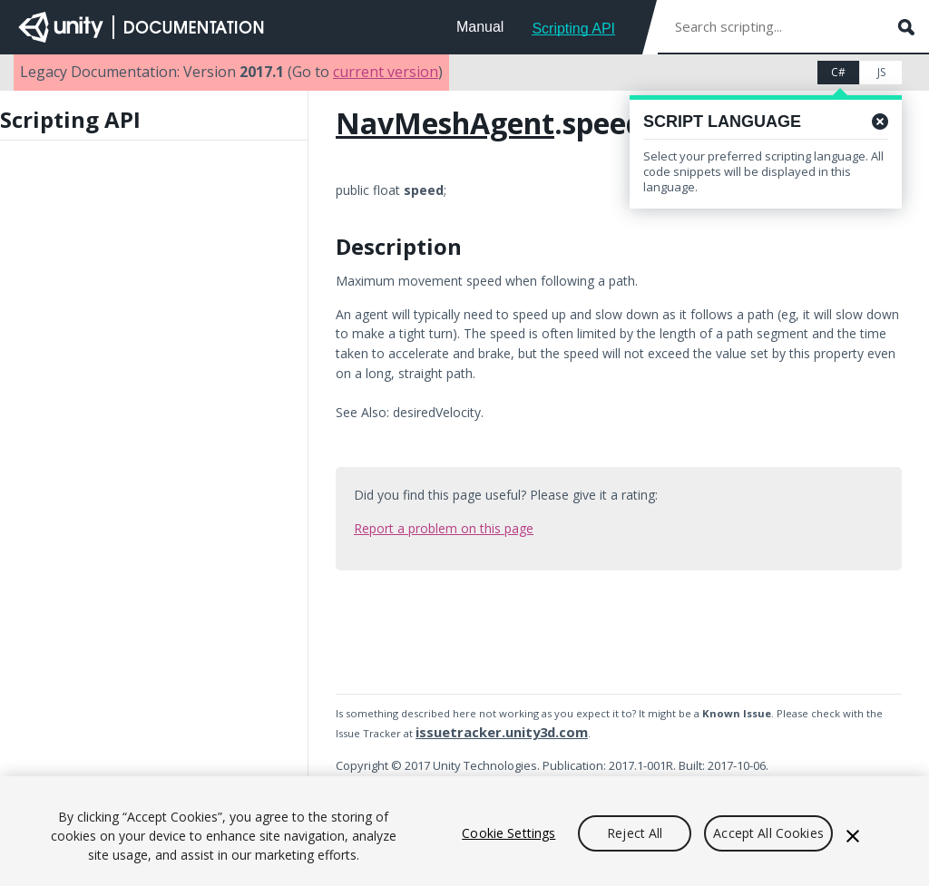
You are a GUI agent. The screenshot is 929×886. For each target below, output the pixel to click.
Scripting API (573, 28)
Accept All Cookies (768, 833)
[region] (464, 831)
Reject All (634, 833)
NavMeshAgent (445, 122)
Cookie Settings (508, 833)
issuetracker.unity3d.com (502, 732)
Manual (480, 26)
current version (385, 72)
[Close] (853, 836)
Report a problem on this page (443, 528)
